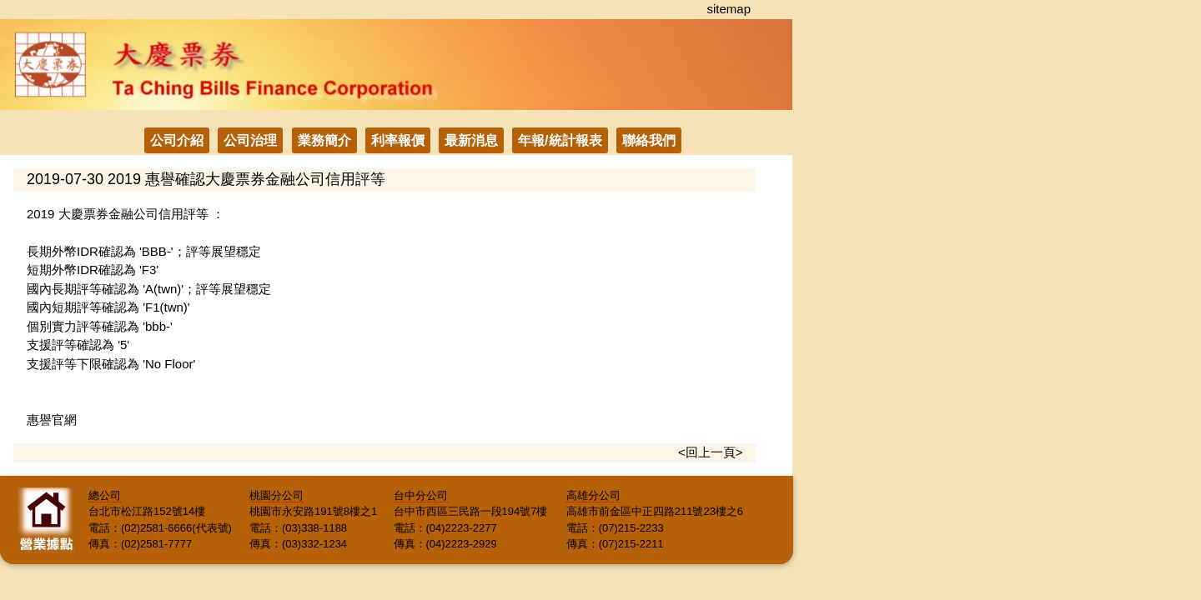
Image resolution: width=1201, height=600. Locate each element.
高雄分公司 (593, 495)
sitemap (728, 9)
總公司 (104, 495)
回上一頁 (711, 452)
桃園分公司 (276, 495)
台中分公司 (421, 495)
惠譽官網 (52, 419)
